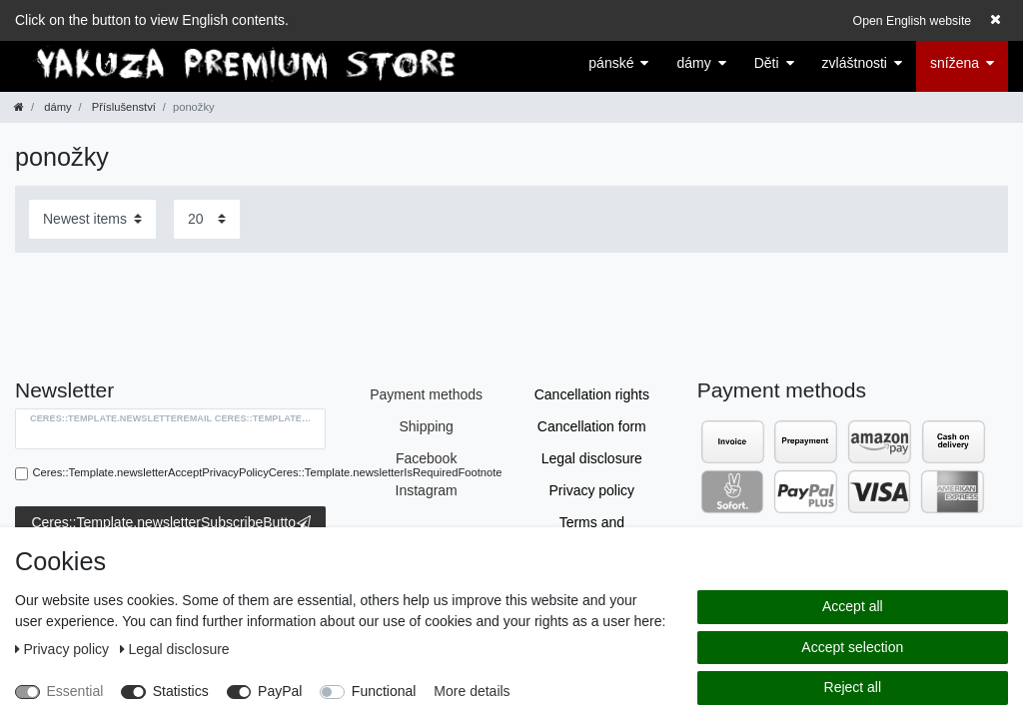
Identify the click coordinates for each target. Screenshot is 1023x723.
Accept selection (852, 647)
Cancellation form (591, 426)
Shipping (426, 426)
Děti (766, 63)
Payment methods (426, 394)
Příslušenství (122, 107)
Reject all (853, 687)
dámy (693, 63)
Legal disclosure (591, 458)
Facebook (426, 458)
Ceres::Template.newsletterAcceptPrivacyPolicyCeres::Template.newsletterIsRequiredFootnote (268, 472)
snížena (954, 63)
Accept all (852, 606)
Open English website (912, 21)
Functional (384, 691)
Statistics (181, 691)
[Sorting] (92, 219)
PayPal (280, 691)
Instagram (427, 490)
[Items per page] (207, 219)
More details (472, 691)
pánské (610, 63)
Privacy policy (592, 490)
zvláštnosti (854, 63)
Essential (75, 691)
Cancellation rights (591, 394)
